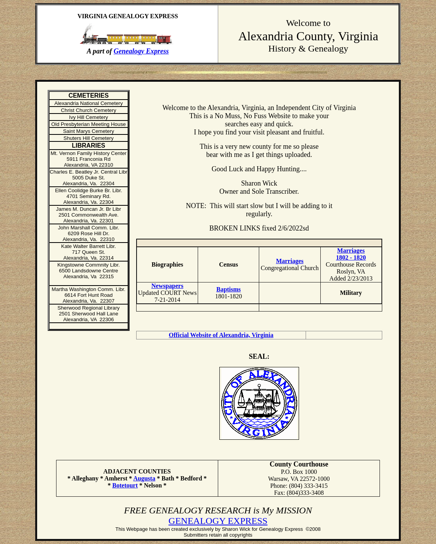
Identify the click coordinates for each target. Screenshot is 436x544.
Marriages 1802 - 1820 (351, 254)
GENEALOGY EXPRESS (218, 521)
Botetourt (125, 485)
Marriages (289, 261)
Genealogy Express (141, 51)
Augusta (144, 478)
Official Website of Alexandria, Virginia (221, 335)
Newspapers (167, 285)
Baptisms (228, 289)
